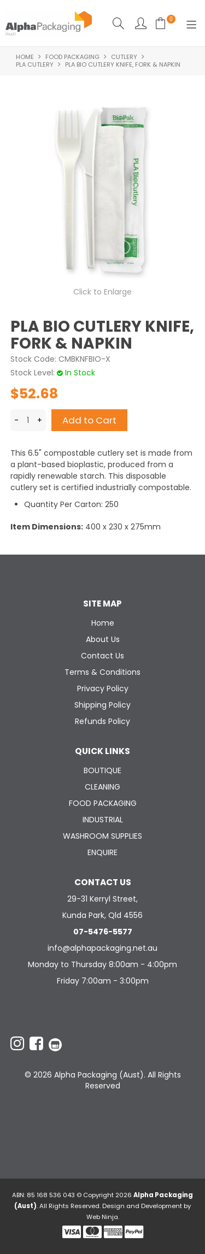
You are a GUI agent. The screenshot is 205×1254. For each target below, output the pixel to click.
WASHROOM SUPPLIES (102, 836)
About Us (103, 639)
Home (25, 56)
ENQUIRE (102, 852)
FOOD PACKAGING (72, 56)
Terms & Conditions (102, 672)
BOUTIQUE (102, 770)
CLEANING (102, 786)
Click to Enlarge (102, 291)
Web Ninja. (102, 1216)
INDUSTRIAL (103, 819)
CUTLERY (124, 56)
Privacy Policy (102, 688)
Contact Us (102, 655)
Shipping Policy (102, 704)
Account (141, 23)
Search (118, 23)
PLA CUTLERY (35, 64)
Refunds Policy (102, 721)
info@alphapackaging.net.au (102, 948)
